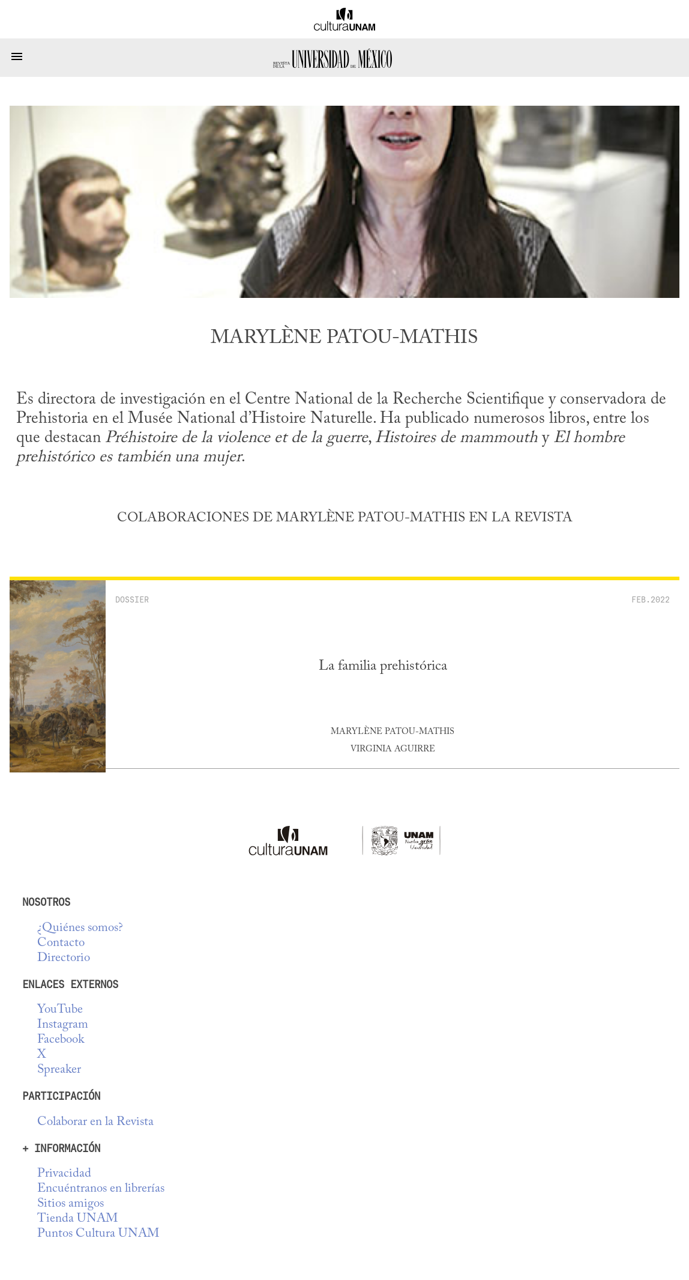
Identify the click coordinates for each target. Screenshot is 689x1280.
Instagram (62, 1025)
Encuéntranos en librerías (100, 1189)
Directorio (63, 958)
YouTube (60, 1010)
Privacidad (64, 1174)
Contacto (61, 943)
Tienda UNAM (77, 1219)
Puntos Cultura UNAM (98, 1234)
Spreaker (59, 1070)
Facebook (60, 1040)
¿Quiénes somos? (80, 928)
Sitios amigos (70, 1204)
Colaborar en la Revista (95, 1122)
